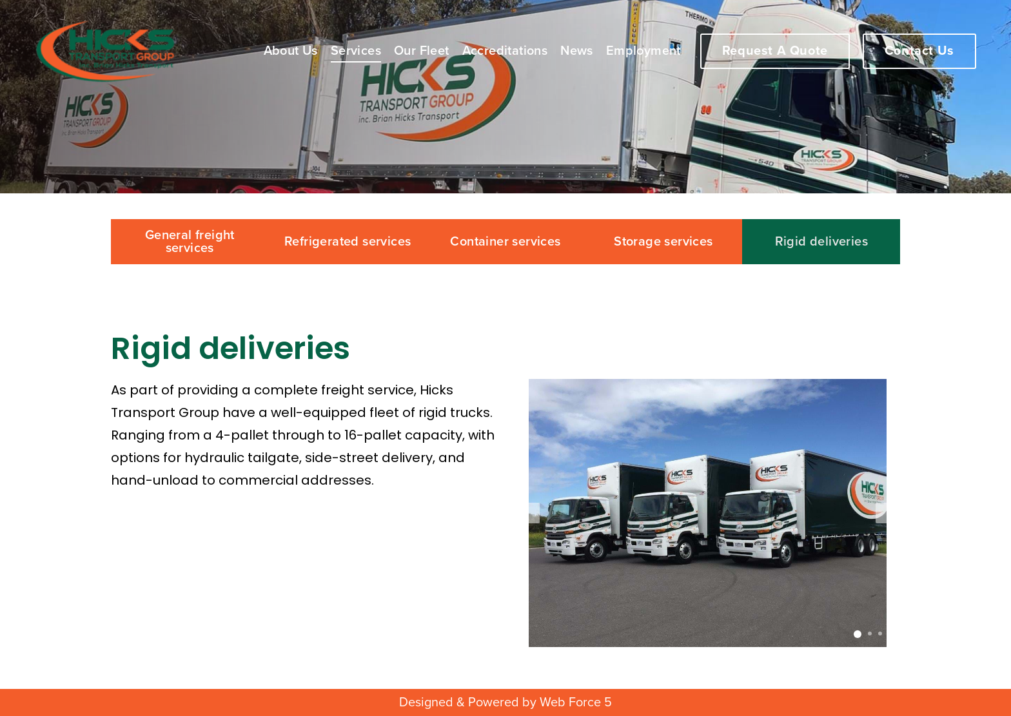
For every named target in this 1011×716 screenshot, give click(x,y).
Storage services (663, 241)
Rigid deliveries (821, 241)
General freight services (190, 241)
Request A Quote (775, 51)
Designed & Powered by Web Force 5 (505, 702)
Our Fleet (421, 51)
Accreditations (505, 51)
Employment (643, 51)
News (576, 51)
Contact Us (919, 51)
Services (356, 51)
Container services (505, 241)
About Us (291, 51)
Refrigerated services (347, 241)
